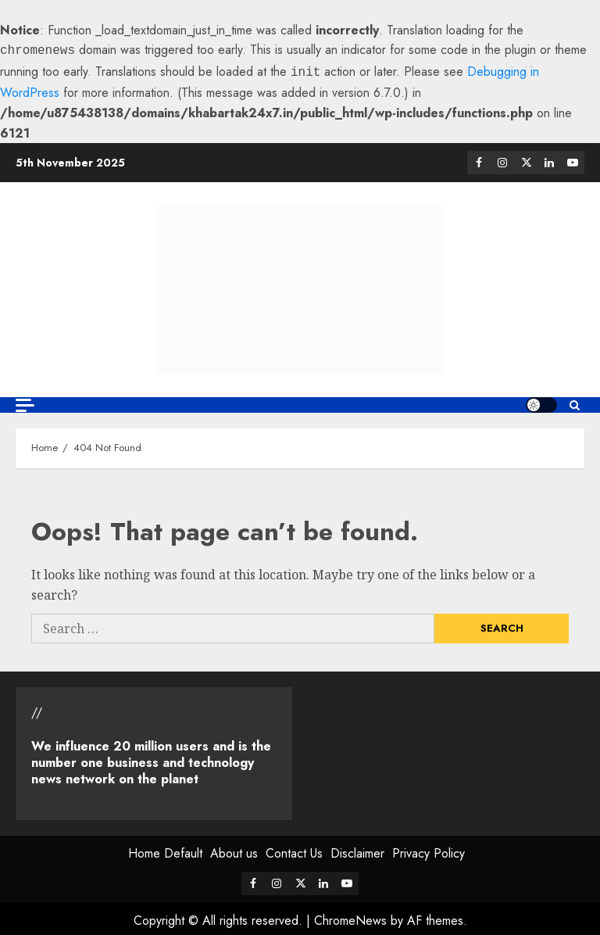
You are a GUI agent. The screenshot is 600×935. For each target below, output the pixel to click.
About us (234, 850)
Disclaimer (357, 850)
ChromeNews (350, 917)
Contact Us (294, 850)
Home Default (165, 850)
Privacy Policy (428, 850)
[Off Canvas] (25, 402)
